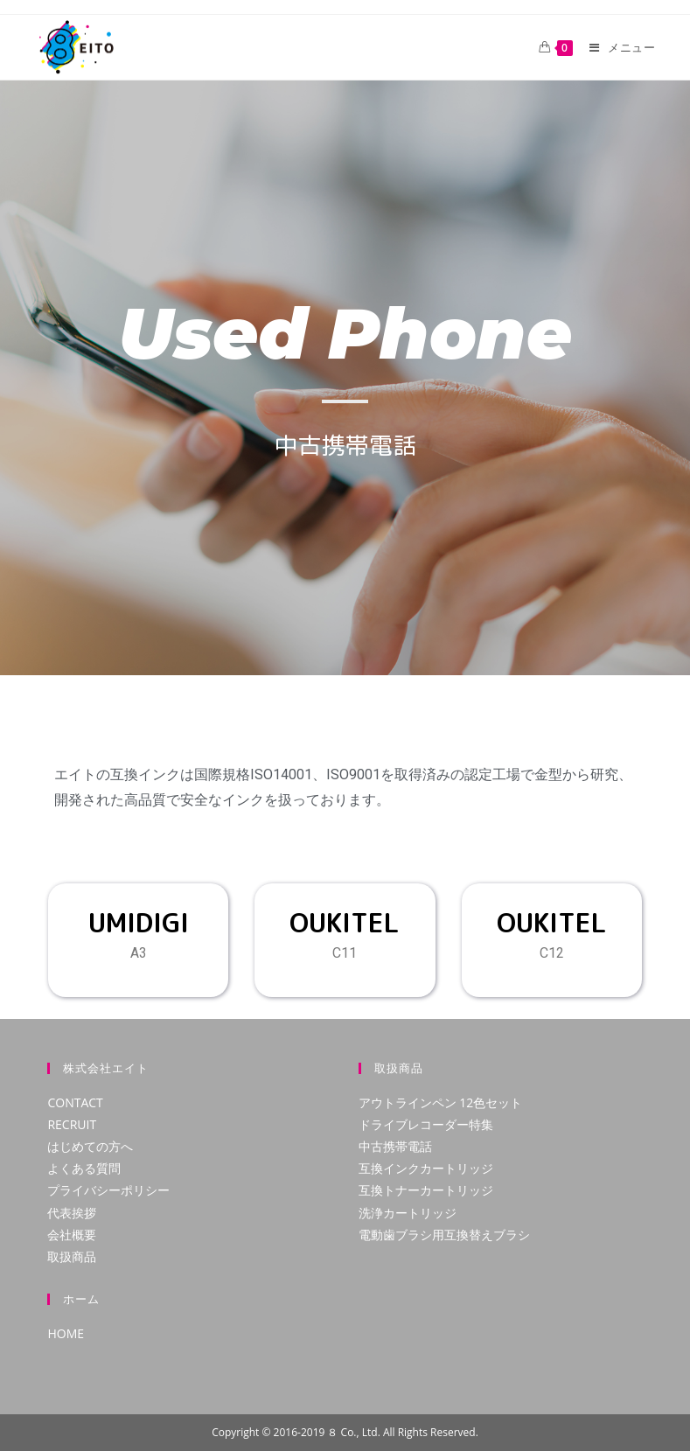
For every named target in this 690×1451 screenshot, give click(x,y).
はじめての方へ (90, 1146)
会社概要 (71, 1234)
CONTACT (74, 1102)
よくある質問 (84, 1168)
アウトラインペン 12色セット (441, 1102)
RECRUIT (71, 1124)
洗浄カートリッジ (408, 1212)
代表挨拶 (71, 1212)
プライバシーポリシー (108, 1190)
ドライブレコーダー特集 (426, 1124)
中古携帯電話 (395, 1146)
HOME (65, 1333)
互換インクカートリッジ (426, 1168)
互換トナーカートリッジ (426, 1190)
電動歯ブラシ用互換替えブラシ (444, 1234)
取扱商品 (71, 1256)
